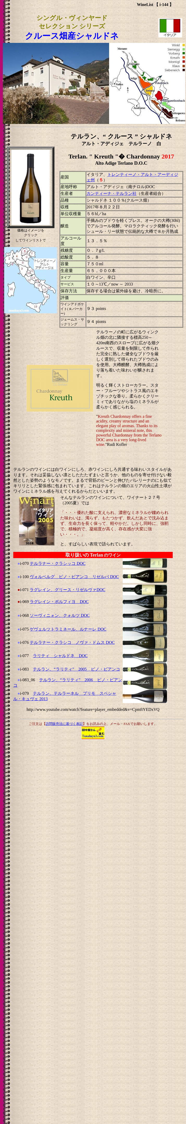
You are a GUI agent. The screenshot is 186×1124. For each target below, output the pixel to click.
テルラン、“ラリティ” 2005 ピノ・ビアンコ (76, 669)
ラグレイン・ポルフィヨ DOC (59, 601)
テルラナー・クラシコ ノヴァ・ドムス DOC (72, 642)
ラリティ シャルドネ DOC (60, 655)
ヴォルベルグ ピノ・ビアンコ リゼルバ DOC (74, 576)
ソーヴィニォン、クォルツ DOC (60, 615)
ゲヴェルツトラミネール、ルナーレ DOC (68, 629)
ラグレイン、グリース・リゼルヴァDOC (67, 589)
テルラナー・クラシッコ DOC (57, 563)
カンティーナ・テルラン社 (111, 193)
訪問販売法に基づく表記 (64, 724)
